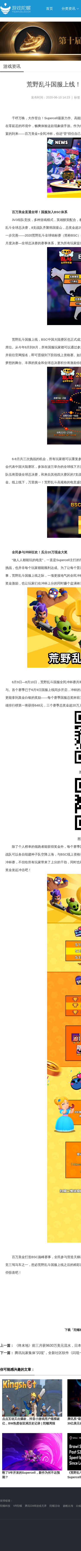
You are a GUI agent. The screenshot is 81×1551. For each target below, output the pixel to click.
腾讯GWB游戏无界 (36, 1505)
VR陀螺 (17, 1505)
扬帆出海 (68, 1505)
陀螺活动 (54, 1505)
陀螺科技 (5, 1505)
